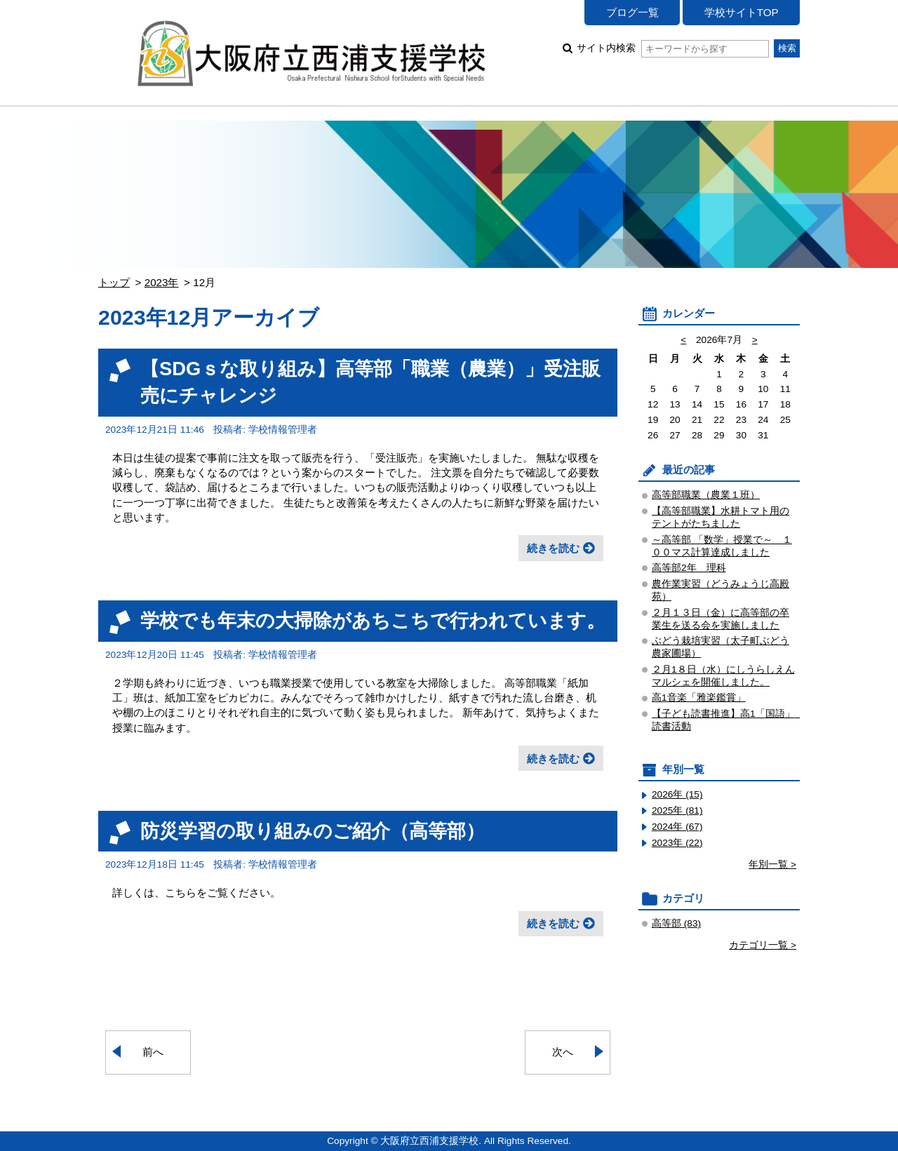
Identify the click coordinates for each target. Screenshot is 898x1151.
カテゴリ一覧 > (762, 945)
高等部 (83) (676, 923)
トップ (114, 282)
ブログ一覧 (632, 12)
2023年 (162, 282)
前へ (152, 1052)
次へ (562, 1052)
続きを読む (553, 548)
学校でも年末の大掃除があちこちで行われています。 (372, 620)
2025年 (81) (677, 810)
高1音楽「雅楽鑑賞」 (699, 697)
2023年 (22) (677, 842)
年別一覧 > (772, 864)
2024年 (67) (677, 826)
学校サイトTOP (741, 12)
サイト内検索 (672, 48)
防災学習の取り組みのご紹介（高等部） (312, 831)
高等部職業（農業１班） (706, 495)
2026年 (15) (677, 794)
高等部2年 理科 (689, 568)
